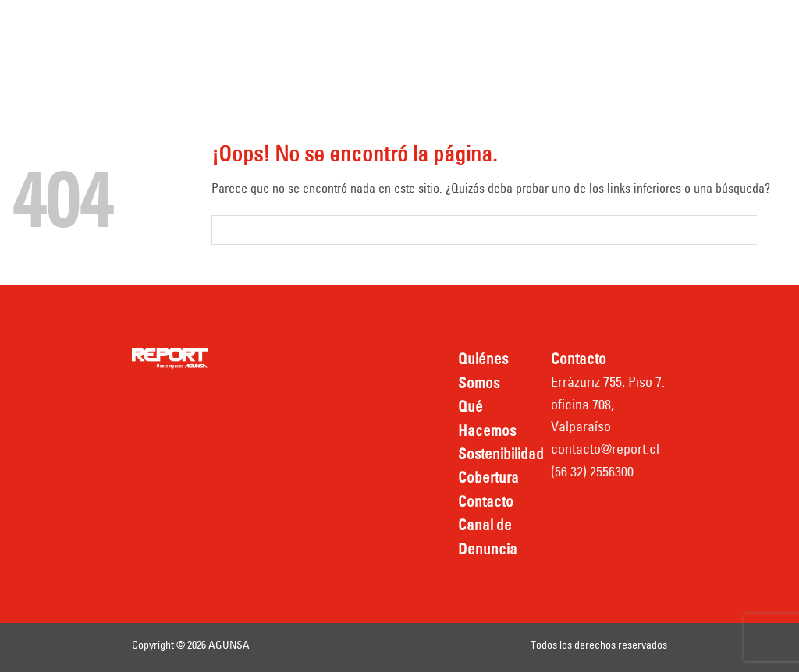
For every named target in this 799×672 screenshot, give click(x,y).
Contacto (254, 67)
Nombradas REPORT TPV (530, 67)
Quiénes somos (273, 25)
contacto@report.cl (605, 449)
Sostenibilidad (512, 25)
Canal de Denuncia (368, 67)
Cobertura (614, 25)
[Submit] (772, 229)
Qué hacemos (399, 25)
